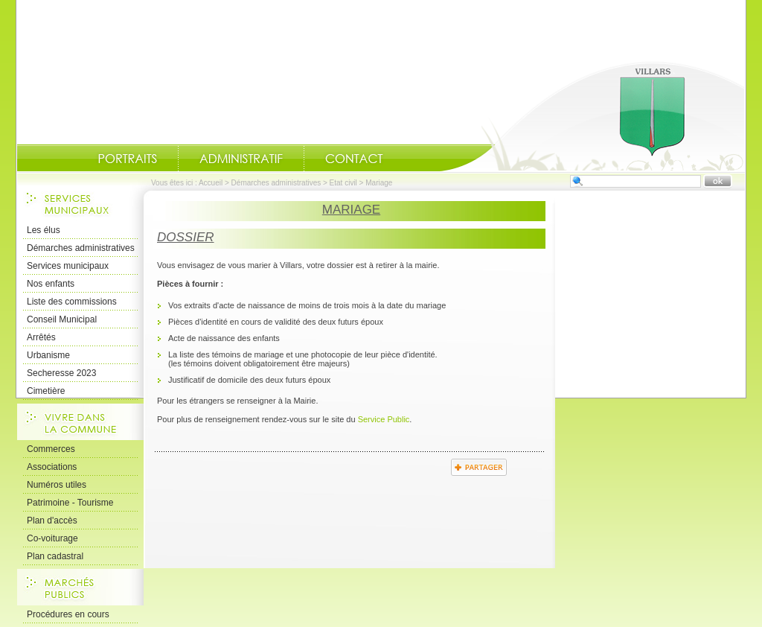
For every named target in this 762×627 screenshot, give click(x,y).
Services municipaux (68, 266)
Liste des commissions (72, 301)
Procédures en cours (68, 614)
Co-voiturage (52, 538)
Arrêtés (41, 337)
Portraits (127, 158)
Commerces (51, 449)
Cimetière (46, 391)
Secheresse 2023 (61, 373)
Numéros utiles (56, 485)
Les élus (43, 230)
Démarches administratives (276, 183)
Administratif (241, 158)
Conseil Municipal (62, 319)
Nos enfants (50, 284)
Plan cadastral (55, 556)
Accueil (592, 116)
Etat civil (343, 183)
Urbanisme (48, 355)
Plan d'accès (52, 520)
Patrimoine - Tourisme (70, 502)
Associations (52, 467)
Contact (354, 158)
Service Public (384, 419)
